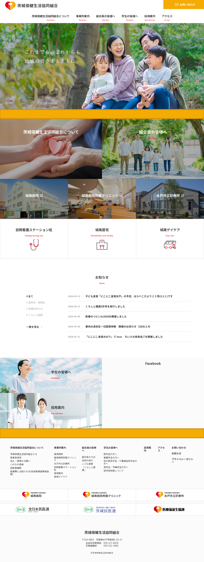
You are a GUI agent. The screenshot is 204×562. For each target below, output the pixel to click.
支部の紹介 (87, 460)
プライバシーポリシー (182, 460)
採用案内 (149, 16)
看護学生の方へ (111, 457)
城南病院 (58, 454)
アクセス (167, 16)
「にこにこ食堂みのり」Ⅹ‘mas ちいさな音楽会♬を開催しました (124, 337)
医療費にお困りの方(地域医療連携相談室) (29, 473)
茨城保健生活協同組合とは (23, 454)
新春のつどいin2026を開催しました (106, 316)
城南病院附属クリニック (65, 459)
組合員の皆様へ (105, 16)
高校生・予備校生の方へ (116, 467)
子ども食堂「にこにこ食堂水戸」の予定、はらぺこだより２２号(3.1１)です (129, 296)
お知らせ (176, 453)
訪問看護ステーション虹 (65, 468)
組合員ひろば (88, 456)
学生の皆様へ (130, 16)
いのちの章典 (17, 464)
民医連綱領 (15, 467)
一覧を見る (32, 327)
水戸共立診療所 (62, 463)
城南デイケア (60, 476)
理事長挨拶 (15, 457)
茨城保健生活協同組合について (50, 16)
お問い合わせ (187, 4)
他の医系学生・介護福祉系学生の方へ (120, 462)
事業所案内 (83, 16)
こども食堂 (87, 463)
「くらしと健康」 (88, 469)
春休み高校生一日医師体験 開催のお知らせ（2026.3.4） (118, 326)
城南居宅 (58, 473)
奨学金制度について (114, 470)
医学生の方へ (110, 454)
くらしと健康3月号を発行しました (105, 306)
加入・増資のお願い (20, 460)
